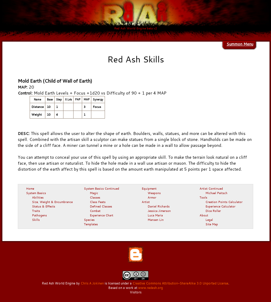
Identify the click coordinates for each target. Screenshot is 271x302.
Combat (95, 211)
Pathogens (39, 215)
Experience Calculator (220, 206)
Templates (91, 224)
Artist (146, 202)
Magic (94, 193)
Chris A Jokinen (92, 283)
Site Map (211, 224)
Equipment (149, 188)
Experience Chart (101, 215)
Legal (209, 220)
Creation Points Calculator (224, 202)
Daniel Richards (159, 206)
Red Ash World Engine (58, 283)
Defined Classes (101, 206)
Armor (152, 197)
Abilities (38, 197)
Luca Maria (155, 215)
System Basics (36, 193)
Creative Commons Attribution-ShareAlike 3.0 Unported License (180, 283)
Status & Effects (43, 206)
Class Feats (98, 202)
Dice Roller (213, 211)
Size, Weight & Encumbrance (52, 202)
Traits (36, 211)
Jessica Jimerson (159, 211)
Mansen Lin (156, 220)
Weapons (154, 193)
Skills (36, 220)
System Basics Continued (101, 188)
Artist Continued (211, 188)
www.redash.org (150, 288)
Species (89, 220)
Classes (95, 197)
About (204, 215)
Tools (203, 197)
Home (30, 188)
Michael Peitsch (216, 193)
